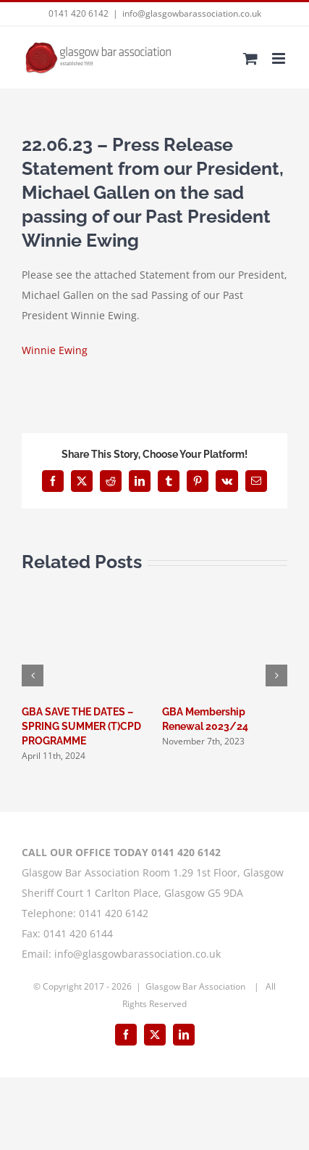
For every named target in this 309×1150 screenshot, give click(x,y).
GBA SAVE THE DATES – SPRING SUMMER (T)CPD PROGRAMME (81, 726)
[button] (32, 675)
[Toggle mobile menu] (279, 58)
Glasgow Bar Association (196, 986)
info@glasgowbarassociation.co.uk (191, 13)
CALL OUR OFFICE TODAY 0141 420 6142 (121, 852)
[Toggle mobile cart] (250, 58)
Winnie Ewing (55, 350)
